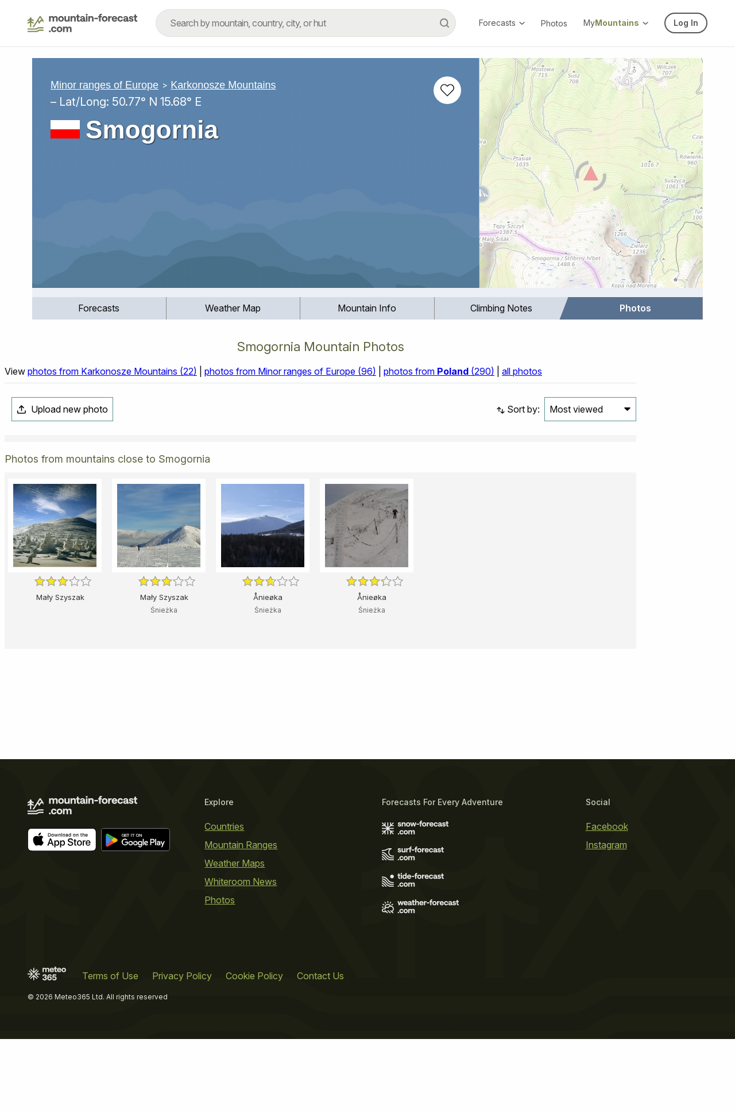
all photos (522, 371)
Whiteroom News (240, 881)
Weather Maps (234, 863)
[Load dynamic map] (591, 177)
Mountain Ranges (240, 845)
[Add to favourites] (447, 90)
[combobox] (306, 23)
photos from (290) (439, 371)
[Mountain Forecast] (82, 23)
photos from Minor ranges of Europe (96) (290, 371)
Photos (554, 23)
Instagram (606, 845)
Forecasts (502, 23)
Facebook (607, 826)
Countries (224, 826)
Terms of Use (110, 976)
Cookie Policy (254, 976)
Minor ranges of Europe (104, 85)
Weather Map (233, 308)
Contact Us (320, 976)
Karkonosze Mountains (223, 85)
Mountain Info (367, 308)
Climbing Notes (501, 308)
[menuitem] (99, 308)
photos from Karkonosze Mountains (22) (112, 371)
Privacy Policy (182, 976)
